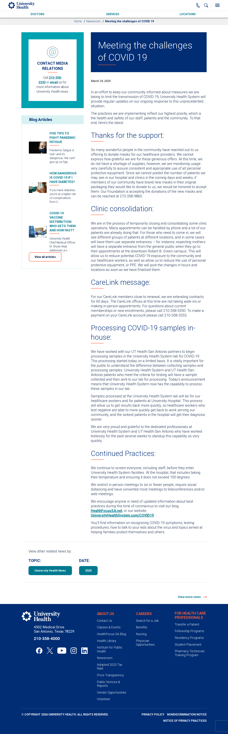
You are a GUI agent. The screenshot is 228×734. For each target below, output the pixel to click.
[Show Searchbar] (206, 5)
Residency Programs (189, 638)
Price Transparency (110, 675)
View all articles (45, 257)
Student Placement (188, 644)
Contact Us (104, 621)
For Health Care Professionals (190, 615)
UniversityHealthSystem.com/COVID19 (122, 515)
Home (78, 21)
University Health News (50, 570)
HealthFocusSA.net (106, 511)
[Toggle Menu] (217, 5)
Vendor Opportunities (111, 692)
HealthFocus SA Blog (111, 634)
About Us (105, 614)
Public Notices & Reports (108, 684)
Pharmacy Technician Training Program (189, 653)
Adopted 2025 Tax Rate (109, 666)
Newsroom (93, 21)
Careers (144, 614)
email (54, 82)
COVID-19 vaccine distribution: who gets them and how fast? (63, 221)
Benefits (141, 627)
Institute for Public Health (109, 649)
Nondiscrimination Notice (187, 714)
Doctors (37, 14)
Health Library (106, 641)
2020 (88, 570)
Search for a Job (147, 621)
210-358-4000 (47, 638)
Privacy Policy (153, 714)
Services (112, 14)
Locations (188, 14)
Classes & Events (109, 627)
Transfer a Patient (187, 624)
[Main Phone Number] (198, 5)
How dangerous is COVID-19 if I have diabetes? (63, 177)
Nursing (141, 634)
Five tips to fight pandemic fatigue (63, 137)
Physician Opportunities (145, 643)
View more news (189, 597)
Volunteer (103, 699)
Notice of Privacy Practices (185, 720)
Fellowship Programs (189, 631)
